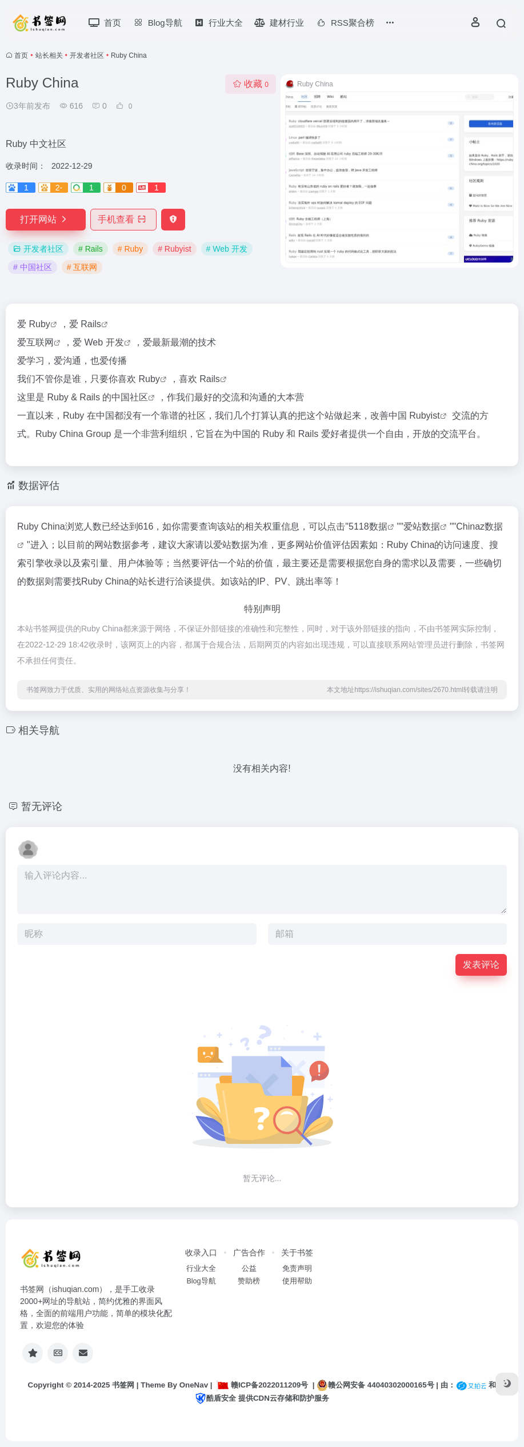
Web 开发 (103, 342)
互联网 (40, 342)
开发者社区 (87, 55)
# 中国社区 (32, 267)
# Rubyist (174, 248)
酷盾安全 (215, 1398)
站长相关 (49, 55)
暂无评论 (41, 806)
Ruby (39, 324)
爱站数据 (421, 526)
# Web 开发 (226, 248)
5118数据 (368, 526)
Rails (91, 324)
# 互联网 (82, 267)
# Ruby (130, 248)
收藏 (251, 84)
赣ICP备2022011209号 (262, 1385)
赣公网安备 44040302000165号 (375, 1385)
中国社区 (129, 397)
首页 (21, 55)
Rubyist (424, 415)
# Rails (90, 248)
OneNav (193, 1385)
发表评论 (481, 964)
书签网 (123, 1385)
